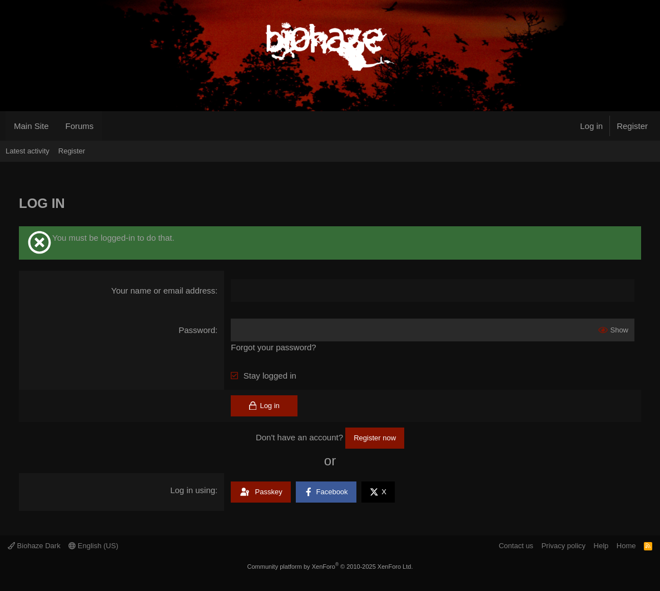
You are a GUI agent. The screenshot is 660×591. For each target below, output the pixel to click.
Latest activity (27, 151)
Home (626, 546)
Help (601, 546)
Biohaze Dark (34, 546)
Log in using (192, 490)
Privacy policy (563, 546)
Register (71, 151)
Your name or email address (163, 290)
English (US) (93, 546)
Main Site (31, 126)
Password (196, 330)
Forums (80, 126)
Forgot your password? (273, 347)
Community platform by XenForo (330, 566)
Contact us (516, 546)
